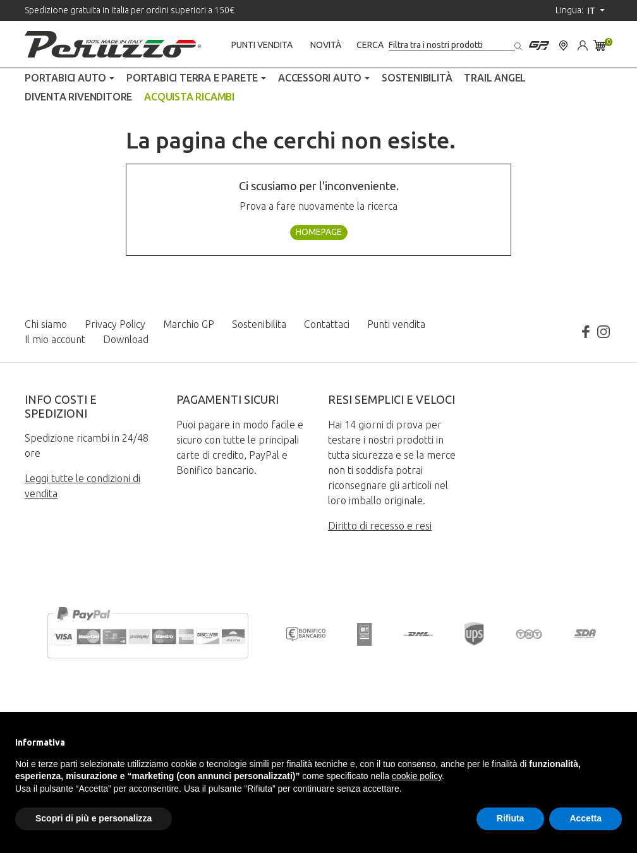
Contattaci (326, 324)
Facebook (585, 331)
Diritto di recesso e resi (380, 525)
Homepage (319, 232)
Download (126, 339)
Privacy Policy (115, 324)
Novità (325, 45)
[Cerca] (452, 45)
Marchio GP (188, 324)
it (592, 11)
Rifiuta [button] (511, 818)
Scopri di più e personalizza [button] (93, 818)
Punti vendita (262, 45)
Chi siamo (46, 324)
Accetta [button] (585, 818)
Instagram (603, 331)
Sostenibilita (259, 324)
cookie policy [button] (417, 776)
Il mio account (55, 339)
